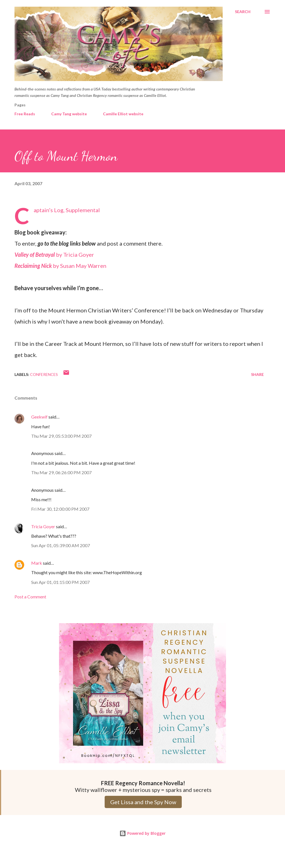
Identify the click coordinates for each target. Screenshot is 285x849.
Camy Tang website (69, 113)
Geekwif (39, 416)
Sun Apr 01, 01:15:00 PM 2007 (60, 582)
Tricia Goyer (43, 526)
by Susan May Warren (60, 265)
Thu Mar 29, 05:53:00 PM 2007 (61, 436)
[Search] (242, 12)
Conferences (44, 374)
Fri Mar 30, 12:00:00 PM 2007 (60, 509)
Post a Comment (30, 596)
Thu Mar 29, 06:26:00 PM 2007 (61, 472)
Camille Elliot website (123, 113)
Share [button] (257, 374)
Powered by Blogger (142, 833)
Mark (36, 563)
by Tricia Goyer (54, 254)
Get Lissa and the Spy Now (143, 802)
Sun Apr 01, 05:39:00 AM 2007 (60, 545)
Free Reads (24, 113)
